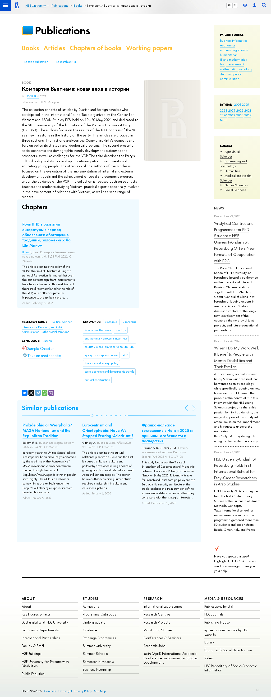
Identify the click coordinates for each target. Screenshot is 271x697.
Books (30, 48)
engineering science (234, 50)
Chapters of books (95, 48)
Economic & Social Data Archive (228, 650)
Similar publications (50, 408)
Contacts (50, 691)
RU (229, 5)
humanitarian (229, 55)
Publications (62, 30)
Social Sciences (235, 190)
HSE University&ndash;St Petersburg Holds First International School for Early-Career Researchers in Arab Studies (235, 471)
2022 (239, 110)
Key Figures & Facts (36, 614)
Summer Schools (95, 653)
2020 (223, 115)
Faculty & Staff (33, 645)
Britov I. (26, 252)
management (235, 64)
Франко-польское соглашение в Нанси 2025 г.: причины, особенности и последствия (167, 432)
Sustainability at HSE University (45, 622)
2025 (245, 104)
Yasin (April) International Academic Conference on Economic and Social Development (170, 657)
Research (153, 598)
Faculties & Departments (40, 630)
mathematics (229, 69)
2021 (247, 110)
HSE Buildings (31, 653)
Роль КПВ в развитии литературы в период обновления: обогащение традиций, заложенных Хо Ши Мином (46, 235)
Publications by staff (219, 606)
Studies (91, 598)
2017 (247, 115)
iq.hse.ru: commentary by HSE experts (226, 632)
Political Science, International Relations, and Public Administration (47, 327)
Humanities (232, 171)
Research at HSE (66, 62)
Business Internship (97, 669)
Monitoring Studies (157, 630)
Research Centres (156, 614)
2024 (223, 110)
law (222, 64)
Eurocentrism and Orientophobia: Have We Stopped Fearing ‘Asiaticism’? (107, 430)
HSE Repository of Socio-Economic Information (230, 668)
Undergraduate (94, 622)
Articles (54, 48)
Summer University (97, 645)
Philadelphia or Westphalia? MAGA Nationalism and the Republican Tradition (47, 430)
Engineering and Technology (233, 163)
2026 (237, 104)
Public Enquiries (33, 673)
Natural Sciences (236, 185)
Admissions (91, 606)
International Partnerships (41, 638)
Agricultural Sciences (230, 153)
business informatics (233, 40)
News (219, 208)
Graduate (90, 630)
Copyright (65, 691)
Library (209, 642)
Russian (47, 341)
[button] (92, 415)
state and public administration (231, 76)
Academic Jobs (154, 645)
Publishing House (217, 622)
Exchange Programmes (99, 638)
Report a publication (36, 62)
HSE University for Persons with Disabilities (45, 663)
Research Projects (156, 622)
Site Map (100, 691)
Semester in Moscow (98, 661)
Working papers (149, 48)
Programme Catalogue (99, 614)
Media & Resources (223, 598)
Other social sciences (55, 332)
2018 (239, 115)
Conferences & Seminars (162, 638)
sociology (245, 69)
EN (235, 5)
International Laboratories (162, 606)
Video (208, 658)
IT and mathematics (233, 59)
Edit (258, 690)
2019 (231, 115)
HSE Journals (213, 614)
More (223, 120)
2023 (231, 110)
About (28, 598)
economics (227, 45)
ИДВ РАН (33, 96)
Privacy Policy (83, 691)
